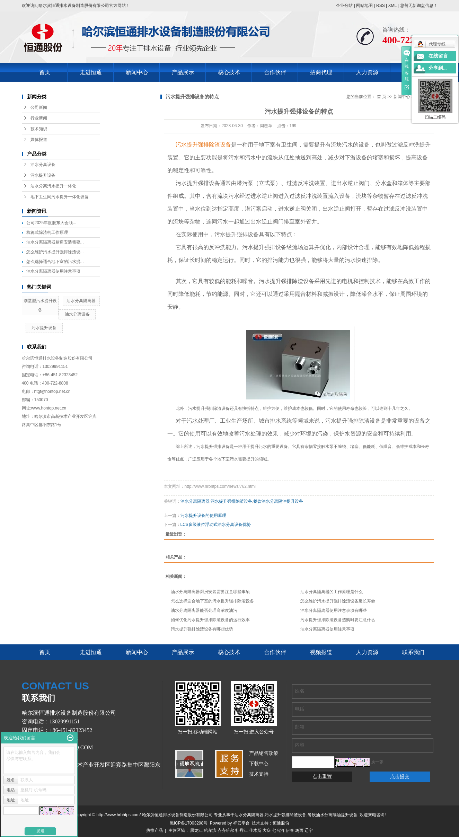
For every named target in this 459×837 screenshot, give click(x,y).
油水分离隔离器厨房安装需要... (55, 242)
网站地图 (364, 5)
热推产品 (154, 830)
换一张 (377, 761)
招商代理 (321, 72)
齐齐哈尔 (226, 830)
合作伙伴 (275, 72)
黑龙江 (196, 830)
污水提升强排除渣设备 (231, 501)
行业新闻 (38, 118)
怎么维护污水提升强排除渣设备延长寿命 (337, 601)
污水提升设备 (42, 175)
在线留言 (438, 56)
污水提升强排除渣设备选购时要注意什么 (337, 619)
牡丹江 (241, 830)
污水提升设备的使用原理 (203, 515)
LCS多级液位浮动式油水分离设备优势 (215, 524)
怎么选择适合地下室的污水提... (55, 261)
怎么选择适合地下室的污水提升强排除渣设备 (212, 601)
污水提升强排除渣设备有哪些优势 (202, 629)
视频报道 (321, 652)
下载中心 (258, 763)
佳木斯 (255, 830)
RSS (380, 5)
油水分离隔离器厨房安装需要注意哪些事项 (210, 591)
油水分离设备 (42, 164)
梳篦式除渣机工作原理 (47, 232)
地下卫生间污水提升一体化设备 (59, 196)
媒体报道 (38, 139)
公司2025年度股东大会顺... (51, 222)
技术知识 (38, 128)
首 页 (381, 96)
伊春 (290, 830)
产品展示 (183, 72)
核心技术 (229, 72)
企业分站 (344, 5)
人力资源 (367, 72)
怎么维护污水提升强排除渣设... (55, 251)
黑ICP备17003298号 (189, 823)
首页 (44, 72)
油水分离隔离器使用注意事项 (53, 271)
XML (392, 5)
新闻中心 (137, 72)
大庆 (267, 830)
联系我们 (413, 652)
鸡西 (299, 830)
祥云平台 (241, 823)
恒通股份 (281, 823)
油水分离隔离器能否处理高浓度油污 (204, 610)
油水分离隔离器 (81, 300)
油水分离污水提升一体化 (53, 186)
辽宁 (308, 830)
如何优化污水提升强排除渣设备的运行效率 (210, 619)
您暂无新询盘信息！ (419, 5)
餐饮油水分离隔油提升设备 (278, 501)
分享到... (438, 68)
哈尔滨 (210, 830)
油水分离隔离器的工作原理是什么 (331, 591)
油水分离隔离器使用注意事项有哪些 (333, 610)
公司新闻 (38, 107)
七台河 (278, 830)
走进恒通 (91, 72)
